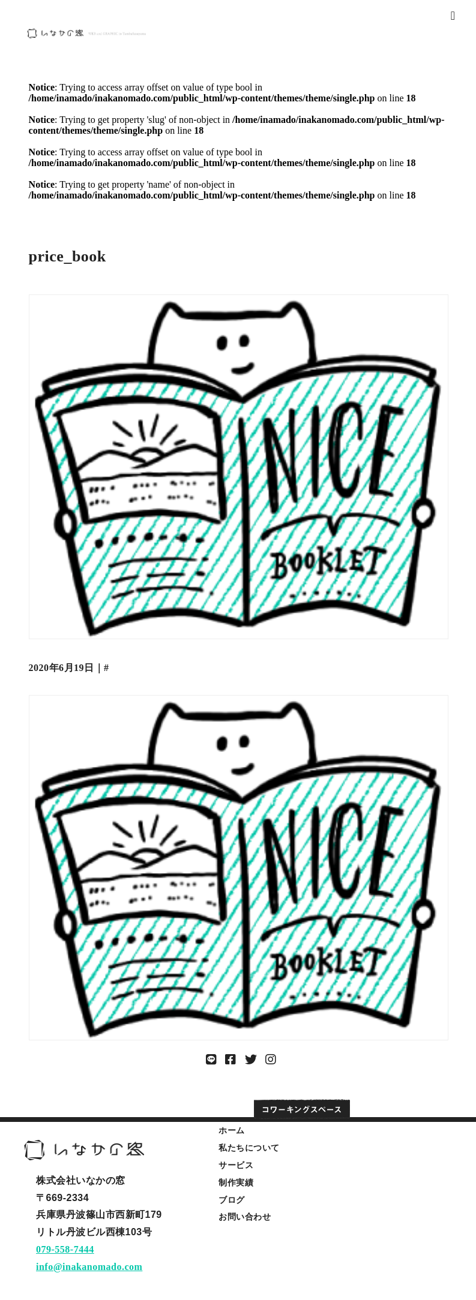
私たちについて (249, 1147)
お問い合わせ (244, 1216)
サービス (235, 1165)
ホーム (231, 1130)
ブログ (231, 1200)
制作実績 (235, 1182)
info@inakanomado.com (89, 1267)
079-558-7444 (65, 1249)
